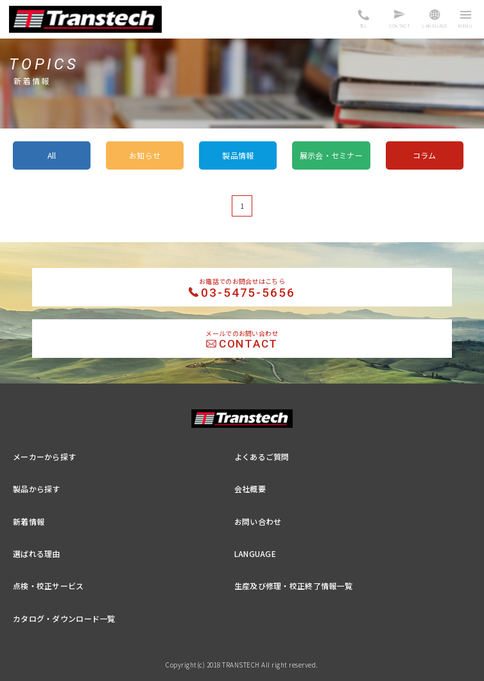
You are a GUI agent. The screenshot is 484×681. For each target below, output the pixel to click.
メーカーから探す (44, 456)
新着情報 (28, 521)
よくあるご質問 (262, 456)
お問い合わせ (258, 521)
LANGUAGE (255, 553)
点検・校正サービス (48, 585)
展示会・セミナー (331, 155)
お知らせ (144, 155)
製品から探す (36, 488)
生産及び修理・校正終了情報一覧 (293, 585)
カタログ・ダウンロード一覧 (64, 618)
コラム (424, 155)
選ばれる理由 (36, 553)
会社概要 (250, 488)
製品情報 (238, 155)
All (52, 155)
